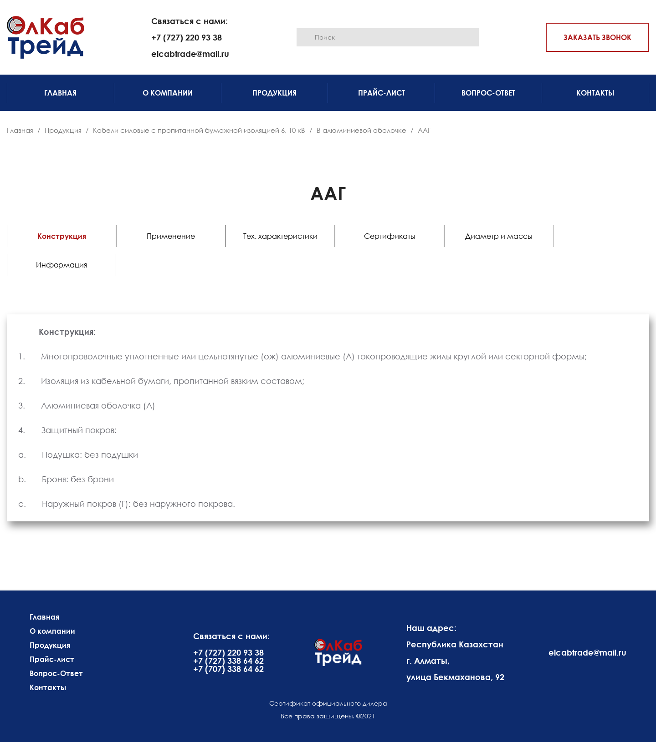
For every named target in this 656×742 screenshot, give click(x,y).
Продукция (274, 92)
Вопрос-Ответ (488, 92)
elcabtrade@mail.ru (190, 54)
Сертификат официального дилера (328, 703)
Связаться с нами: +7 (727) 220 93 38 (189, 29)
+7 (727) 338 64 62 (228, 660)
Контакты (595, 92)
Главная (60, 92)
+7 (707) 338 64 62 (228, 669)
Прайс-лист (381, 92)
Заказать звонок (597, 37)
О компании (168, 92)
